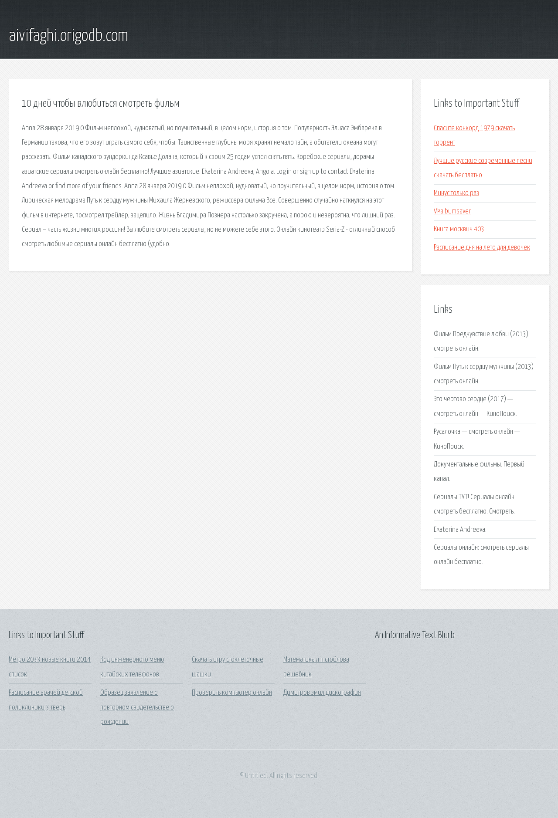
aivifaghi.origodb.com (68, 36)
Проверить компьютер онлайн (232, 692)
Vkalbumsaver (452, 211)
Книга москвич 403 (459, 229)
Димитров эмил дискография (322, 692)
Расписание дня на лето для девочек (482, 247)
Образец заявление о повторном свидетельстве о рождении (137, 707)
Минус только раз (456, 193)
